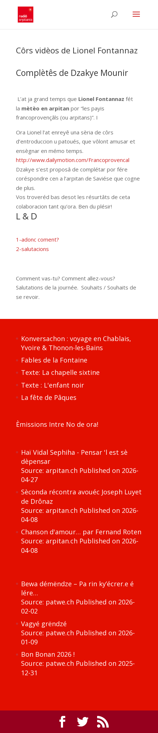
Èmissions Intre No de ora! (57, 424)
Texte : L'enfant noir (52, 385)
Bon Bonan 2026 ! (48, 654)
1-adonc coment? (37, 239)
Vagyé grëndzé (44, 623)
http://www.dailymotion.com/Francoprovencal (72, 159)
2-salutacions (32, 248)
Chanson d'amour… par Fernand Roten (81, 531)
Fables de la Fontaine (54, 360)
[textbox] (79, 218)
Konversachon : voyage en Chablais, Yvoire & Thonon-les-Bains (76, 343)
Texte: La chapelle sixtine (60, 372)
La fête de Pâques (48, 397)
